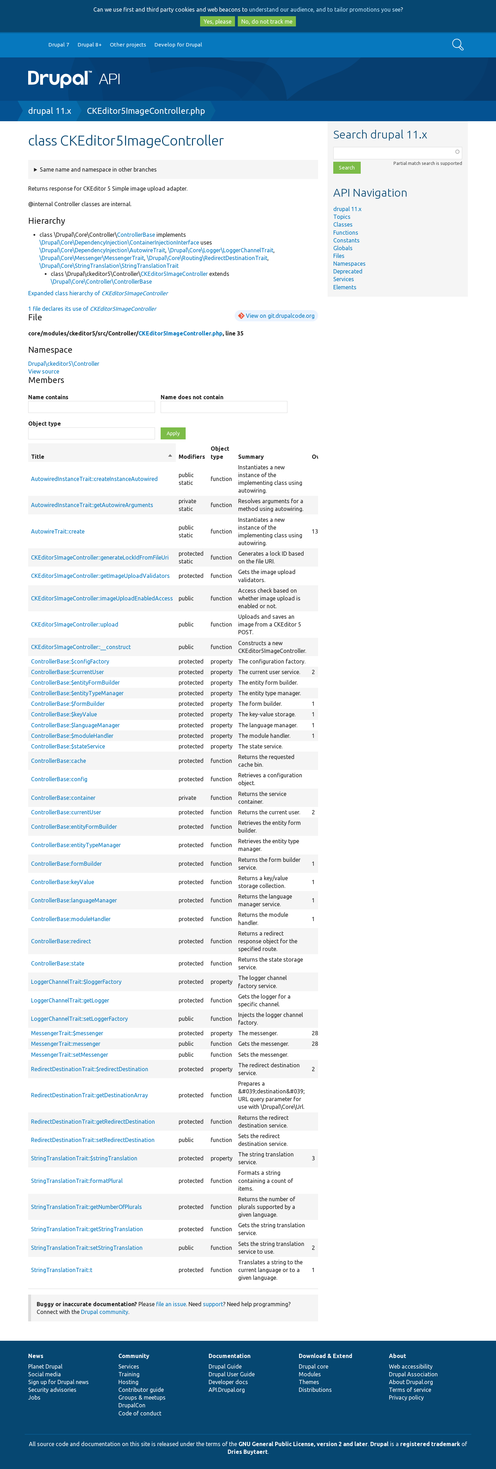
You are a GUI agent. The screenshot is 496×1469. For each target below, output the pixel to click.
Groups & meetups (142, 1397)
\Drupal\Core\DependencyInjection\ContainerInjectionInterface (119, 242)
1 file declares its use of (92, 308)
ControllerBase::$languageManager (75, 725)
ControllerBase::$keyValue (64, 714)
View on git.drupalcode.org (280, 316)
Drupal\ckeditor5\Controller (63, 363)
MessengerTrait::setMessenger (69, 1054)
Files (339, 256)
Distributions (315, 1390)
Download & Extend (325, 1356)
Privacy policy (406, 1397)
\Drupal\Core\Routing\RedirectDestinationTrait (207, 258)
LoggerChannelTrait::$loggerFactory (76, 982)
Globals (343, 248)
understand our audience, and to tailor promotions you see (325, 9)
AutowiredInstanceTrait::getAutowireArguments (92, 505)
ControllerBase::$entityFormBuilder (75, 682)
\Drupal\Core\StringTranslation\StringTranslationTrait (109, 266)
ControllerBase (136, 235)
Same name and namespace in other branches (98, 169)
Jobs (34, 1397)
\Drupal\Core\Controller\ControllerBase (101, 281)
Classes (343, 224)
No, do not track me (266, 21)
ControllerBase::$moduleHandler (72, 736)
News (35, 1356)
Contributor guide (141, 1390)
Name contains (48, 397)
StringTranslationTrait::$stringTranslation (84, 1158)
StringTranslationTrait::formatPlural (77, 1181)
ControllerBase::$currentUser (67, 672)
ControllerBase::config (59, 779)
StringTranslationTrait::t (61, 1270)
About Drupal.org (411, 1382)
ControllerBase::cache (58, 761)
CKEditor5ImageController (174, 274)
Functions (345, 232)
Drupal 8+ (90, 45)
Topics (342, 217)
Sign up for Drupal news (58, 1382)
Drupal (379, 1444)
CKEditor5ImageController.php (146, 111)
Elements (344, 287)
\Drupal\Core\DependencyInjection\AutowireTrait (102, 250)
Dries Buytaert (248, 1452)
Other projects (128, 45)
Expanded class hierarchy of (98, 293)
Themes (309, 1382)
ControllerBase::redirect (61, 941)
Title (102, 457)
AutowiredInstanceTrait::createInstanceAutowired (94, 479)
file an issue (171, 1304)
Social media (44, 1374)
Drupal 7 (58, 45)
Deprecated (347, 271)
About (397, 1356)
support (213, 1304)
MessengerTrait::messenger (65, 1044)
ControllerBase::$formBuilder (68, 703)
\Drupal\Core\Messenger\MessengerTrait (91, 258)
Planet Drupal (45, 1366)
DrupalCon (131, 1405)
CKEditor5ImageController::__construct (81, 647)
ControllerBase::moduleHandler (71, 919)
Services (343, 279)
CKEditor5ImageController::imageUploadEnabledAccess (102, 598)
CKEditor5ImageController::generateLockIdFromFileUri (100, 557)
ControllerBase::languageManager (74, 900)
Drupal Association (413, 1374)
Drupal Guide (225, 1366)
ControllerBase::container (63, 798)
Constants (346, 240)
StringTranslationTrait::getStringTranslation (87, 1229)
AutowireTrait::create (58, 531)
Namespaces (349, 263)
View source (43, 371)
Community (133, 1356)
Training (129, 1374)
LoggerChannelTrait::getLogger (70, 1000)
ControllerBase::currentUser (66, 812)
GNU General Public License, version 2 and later (303, 1444)
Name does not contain (192, 397)
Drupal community (104, 1312)
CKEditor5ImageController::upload (74, 624)
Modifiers (192, 456)
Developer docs (228, 1382)
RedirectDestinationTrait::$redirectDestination (89, 1069)
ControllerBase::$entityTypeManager (77, 693)
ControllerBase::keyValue (62, 882)
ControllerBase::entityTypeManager (76, 845)
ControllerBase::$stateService (68, 746)
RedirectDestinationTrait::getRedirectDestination (93, 1121)
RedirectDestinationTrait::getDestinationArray (89, 1095)
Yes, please (217, 21)
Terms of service (410, 1390)
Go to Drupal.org (35, 45)
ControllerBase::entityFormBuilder (74, 826)
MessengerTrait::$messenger (67, 1033)
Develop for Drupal (178, 45)
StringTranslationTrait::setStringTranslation (87, 1248)
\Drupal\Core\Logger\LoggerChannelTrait (220, 250)
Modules (310, 1374)
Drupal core (313, 1366)
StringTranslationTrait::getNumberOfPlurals (86, 1207)
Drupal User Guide (232, 1374)
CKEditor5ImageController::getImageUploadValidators (100, 576)
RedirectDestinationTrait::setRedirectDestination (93, 1140)
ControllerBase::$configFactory (70, 661)
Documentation (229, 1356)
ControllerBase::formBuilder (66, 863)
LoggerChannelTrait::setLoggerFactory (79, 1019)
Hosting (128, 1382)
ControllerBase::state (57, 963)
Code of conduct (139, 1413)
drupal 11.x (49, 111)
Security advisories (52, 1390)
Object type (44, 423)
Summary (251, 456)
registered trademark (430, 1444)
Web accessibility (411, 1366)
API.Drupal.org (227, 1390)
